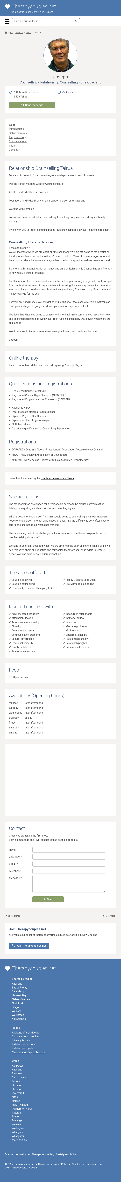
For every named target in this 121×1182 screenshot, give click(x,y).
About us (76, 1164)
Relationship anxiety (77, 638)
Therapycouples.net (24, 1164)
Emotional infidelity (22, 643)
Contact (13, 149)
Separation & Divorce (78, 647)
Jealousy (71, 622)
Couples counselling (23, 583)
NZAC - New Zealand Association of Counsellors (39, 454)
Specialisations (18, 141)
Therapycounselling (43, 1154)
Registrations (16, 137)
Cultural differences (23, 638)
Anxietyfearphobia (66, 1154)
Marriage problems (76, 626)
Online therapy (17, 133)
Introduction (15, 128)
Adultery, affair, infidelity (25, 613)
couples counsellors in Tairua (57, 478)
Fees (12, 145)
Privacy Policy (60, 1164)
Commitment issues (23, 630)
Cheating (16, 626)
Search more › (109, 916)
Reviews (89, 1164)
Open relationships (76, 634)
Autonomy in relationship (26, 622)
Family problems (21, 647)
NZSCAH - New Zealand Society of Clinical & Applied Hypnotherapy (50, 460)
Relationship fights (76, 643)
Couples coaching (22, 579)
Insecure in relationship (79, 613)
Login (34, 1167)
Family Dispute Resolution (81, 579)
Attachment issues (22, 618)
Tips (100, 1164)
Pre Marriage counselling (80, 583)
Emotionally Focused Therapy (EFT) (32, 588)
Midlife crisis (73, 630)
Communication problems (26, 634)
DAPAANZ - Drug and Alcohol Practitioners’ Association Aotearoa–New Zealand (57, 449)
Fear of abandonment (24, 651)
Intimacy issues (75, 618)
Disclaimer (43, 1164)
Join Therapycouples (16, 1167)
